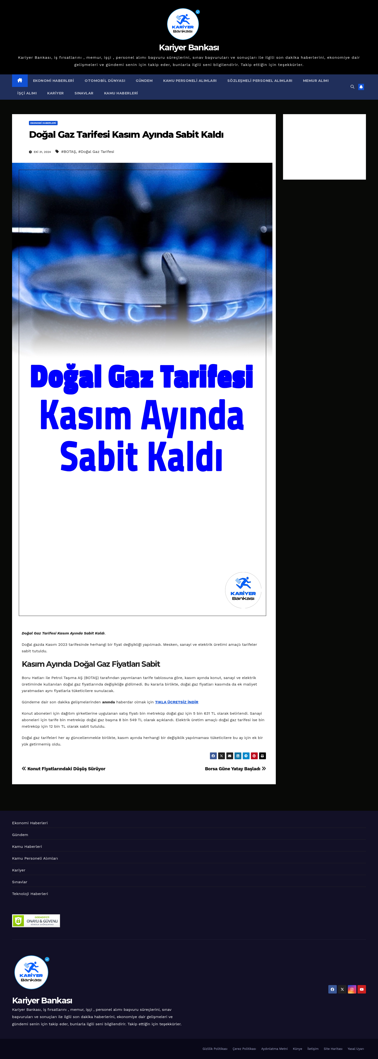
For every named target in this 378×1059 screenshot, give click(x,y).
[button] (352, 87)
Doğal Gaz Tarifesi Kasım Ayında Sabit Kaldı (126, 134)
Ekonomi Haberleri (53, 80)
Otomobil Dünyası (105, 80)
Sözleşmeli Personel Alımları (259, 80)
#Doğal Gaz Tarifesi (96, 151)
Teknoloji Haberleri (30, 893)
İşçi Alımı (27, 93)
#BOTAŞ (68, 151)
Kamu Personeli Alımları (190, 80)
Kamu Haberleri (121, 93)
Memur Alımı (316, 80)
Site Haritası (333, 1049)
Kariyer (55, 93)
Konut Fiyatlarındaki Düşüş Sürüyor (63, 768)
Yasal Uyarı (356, 1049)
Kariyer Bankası (189, 47)
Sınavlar (84, 93)
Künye (297, 1049)
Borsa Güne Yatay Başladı (235, 768)
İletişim (313, 1049)
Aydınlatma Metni (274, 1049)
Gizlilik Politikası (214, 1049)
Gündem (144, 80)
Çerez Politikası (244, 1049)
